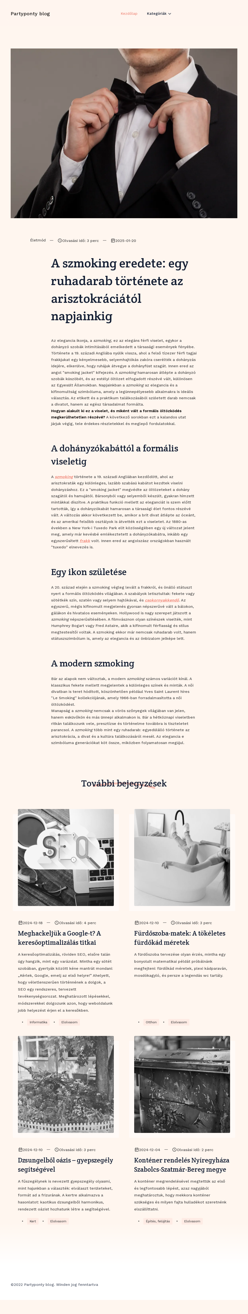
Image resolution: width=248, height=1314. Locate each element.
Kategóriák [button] (157, 17)
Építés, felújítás (159, 1235)
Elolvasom (72, 1024)
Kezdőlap (129, 17)
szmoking (64, 476)
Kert (33, 1235)
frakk (85, 540)
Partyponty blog (30, 18)
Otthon (151, 1024)
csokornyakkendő (162, 600)
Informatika (39, 1024)
